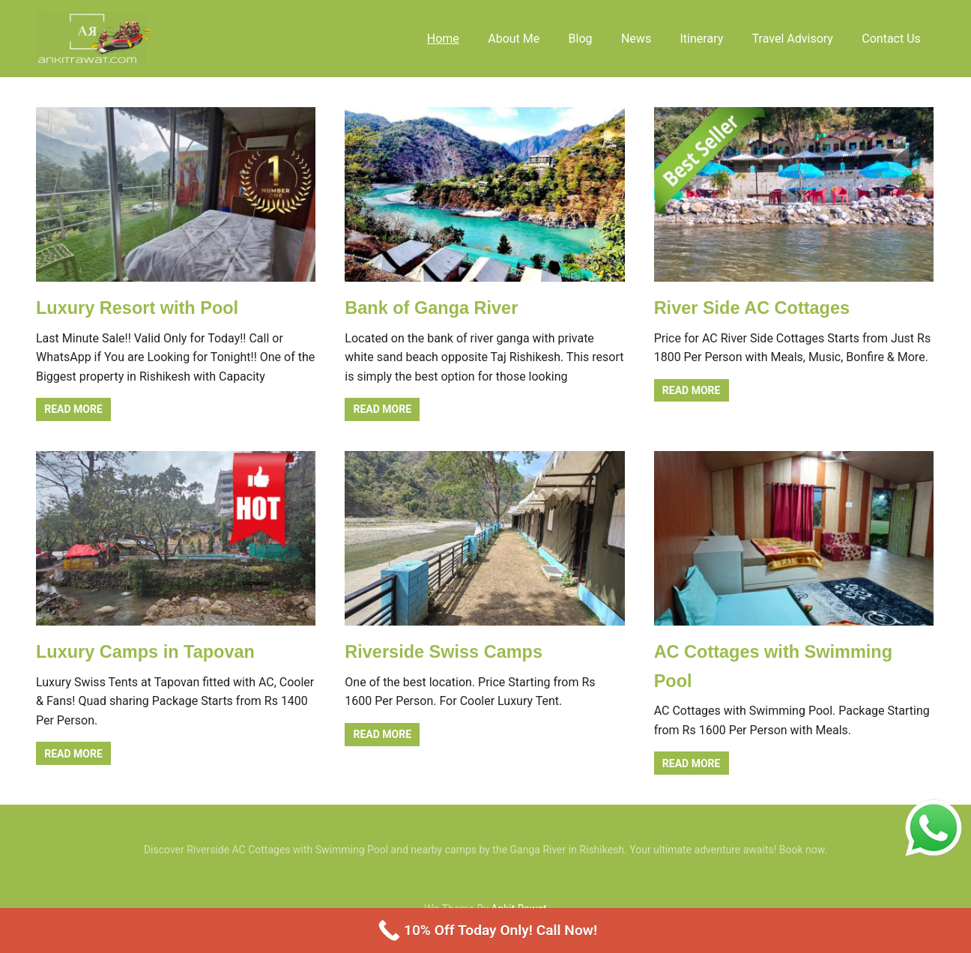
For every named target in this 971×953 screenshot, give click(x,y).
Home (443, 38)
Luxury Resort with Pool (139, 307)
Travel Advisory (792, 38)
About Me (513, 38)
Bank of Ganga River (433, 307)
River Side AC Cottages (754, 307)
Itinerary (702, 38)
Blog (581, 38)
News (636, 38)
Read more (73, 409)
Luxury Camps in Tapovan (147, 651)
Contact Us (891, 38)
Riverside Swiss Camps (445, 651)
